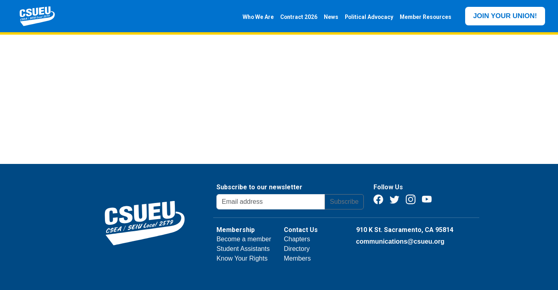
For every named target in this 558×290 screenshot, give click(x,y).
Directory (297, 248)
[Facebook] (378, 198)
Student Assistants (243, 248)
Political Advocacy (367, 17)
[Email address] (270, 201)
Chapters (297, 239)
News (329, 17)
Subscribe (344, 201)
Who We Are (256, 17)
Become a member (243, 239)
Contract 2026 (297, 17)
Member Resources (424, 17)
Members (297, 258)
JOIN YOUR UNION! (505, 16)
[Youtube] (427, 198)
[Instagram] (410, 198)
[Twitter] (394, 198)
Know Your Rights (241, 258)
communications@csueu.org (400, 241)
